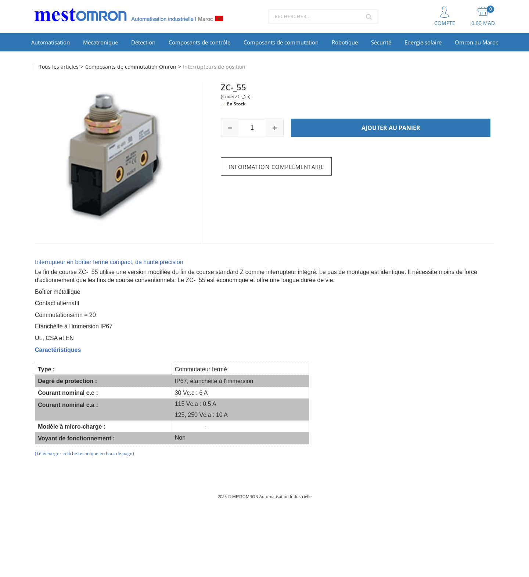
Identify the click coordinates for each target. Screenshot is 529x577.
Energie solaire (423, 42)
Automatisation (50, 42)
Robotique (345, 42)
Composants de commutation (281, 42)
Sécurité (381, 42)
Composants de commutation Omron (130, 66)
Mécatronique (100, 42)
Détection (143, 42)
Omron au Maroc (476, 42)
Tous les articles (59, 66)
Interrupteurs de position (214, 66)
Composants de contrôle (199, 42)
